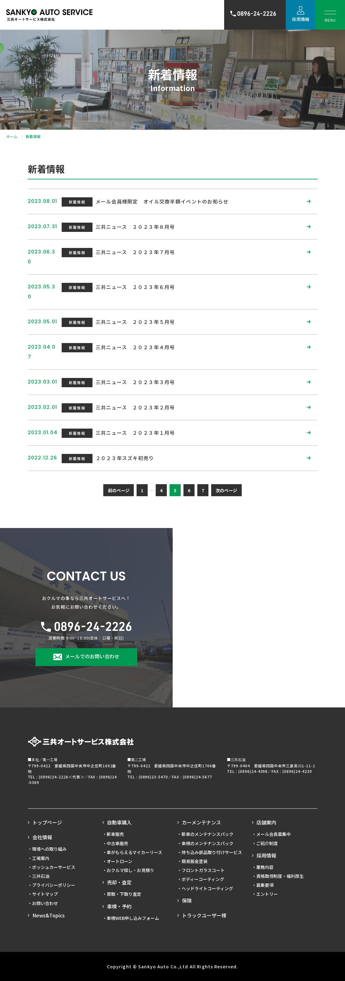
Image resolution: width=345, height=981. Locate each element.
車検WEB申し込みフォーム (133, 918)
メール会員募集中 (273, 834)
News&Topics (48, 915)
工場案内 (40, 858)
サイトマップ (45, 894)
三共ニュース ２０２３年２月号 (135, 407)
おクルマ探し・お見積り (130, 870)
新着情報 (77, 201)
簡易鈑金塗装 (194, 861)
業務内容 (264, 867)
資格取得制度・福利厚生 (280, 876)
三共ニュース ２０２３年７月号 (135, 252)
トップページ (47, 822)
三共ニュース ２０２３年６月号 (135, 287)
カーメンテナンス (201, 822)
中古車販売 (117, 843)
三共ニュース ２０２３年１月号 (135, 432)
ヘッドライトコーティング (207, 888)
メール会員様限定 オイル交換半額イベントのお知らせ (162, 201)
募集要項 (264, 885)
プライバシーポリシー (53, 885)
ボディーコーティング (203, 879)
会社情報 (42, 837)
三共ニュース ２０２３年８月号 (135, 226)
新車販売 (115, 834)
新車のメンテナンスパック (207, 834)
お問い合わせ (45, 903)
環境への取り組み (49, 849)
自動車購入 (119, 822)
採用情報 (300, 19)
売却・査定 (119, 882)
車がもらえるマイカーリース (134, 852)
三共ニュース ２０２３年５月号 (135, 321)
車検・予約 (119, 906)
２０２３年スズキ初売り (125, 458)
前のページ (118, 490)
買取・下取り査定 (124, 894)
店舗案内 (266, 822)
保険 (187, 900)
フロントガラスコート (203, 870)
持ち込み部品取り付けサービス (212, 852)
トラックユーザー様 (204, 915)
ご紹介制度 (267, 843)
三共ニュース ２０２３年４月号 (135, 347)
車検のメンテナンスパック (207, 843)
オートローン (119, 861)
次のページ (226, 490)
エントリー (267, 894)
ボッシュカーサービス (53, 867)
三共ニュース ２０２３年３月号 (135, 382)
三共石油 (40, 876)
